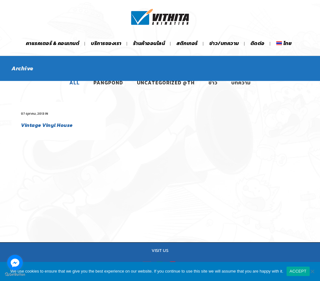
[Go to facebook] (15, 262)
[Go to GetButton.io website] (15, 275)
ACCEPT (298, 271)
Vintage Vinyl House (47, 125)
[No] (312, 271)
